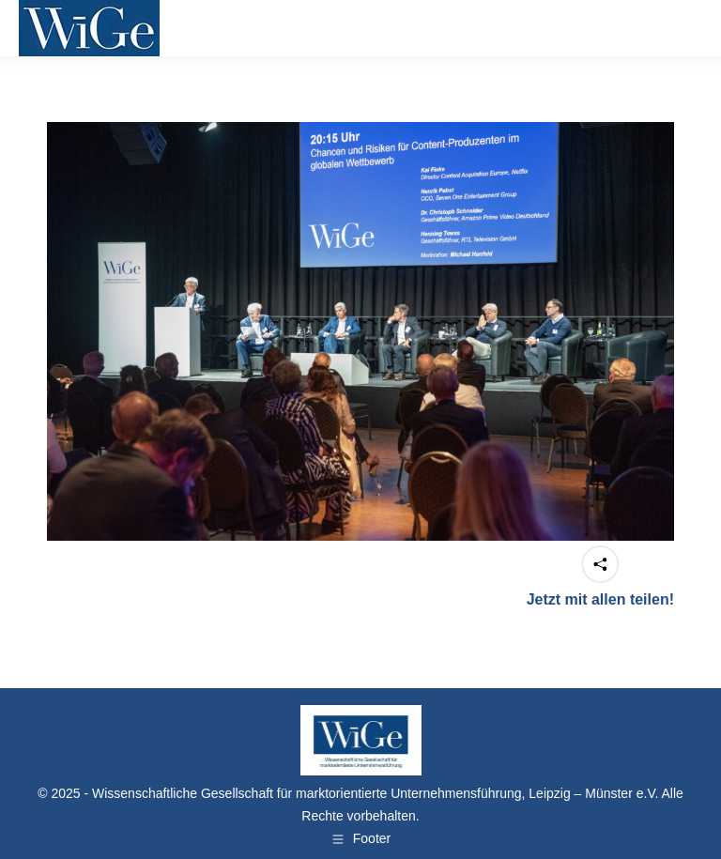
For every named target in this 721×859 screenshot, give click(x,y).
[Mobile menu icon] (677, 28)
